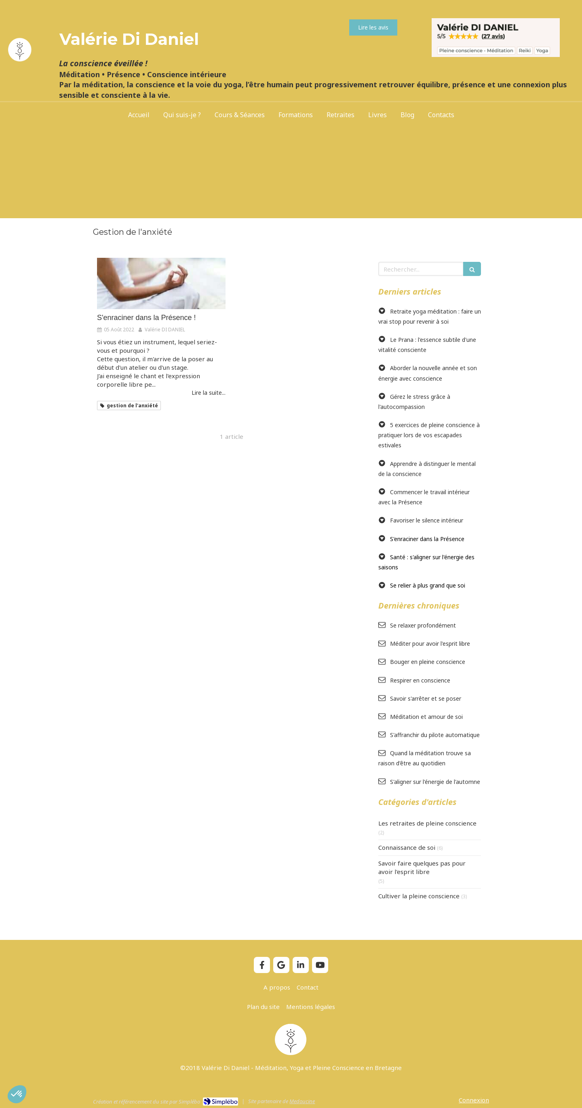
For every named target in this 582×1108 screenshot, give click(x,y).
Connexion (474, 1100)
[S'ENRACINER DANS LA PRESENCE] (161, 283)
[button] (17, 1094)
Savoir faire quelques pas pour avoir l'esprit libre (422, 867)
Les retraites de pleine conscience (427, 823)
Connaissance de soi (406, 847)
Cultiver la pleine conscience (419, 896)
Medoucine (302, 1101)
